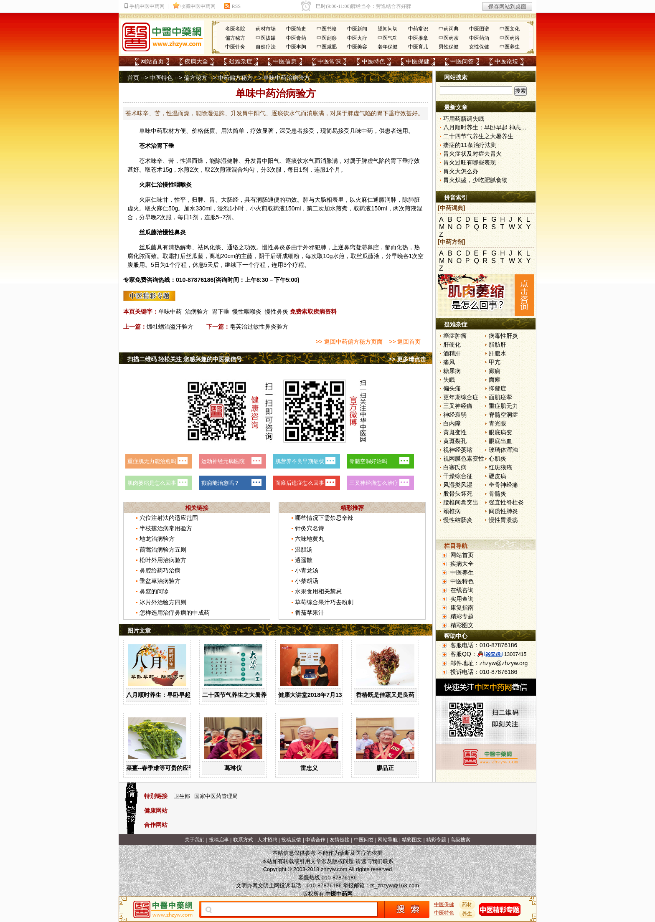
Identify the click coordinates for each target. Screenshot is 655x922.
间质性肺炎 (503, 511)
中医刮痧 (327, 38)
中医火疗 (357, 38)
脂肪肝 (497, 344)
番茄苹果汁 (309, 612)
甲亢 (494, 362)
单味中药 (170, 311)
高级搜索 (460, 840)
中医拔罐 (266, 38)
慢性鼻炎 (276, 311)
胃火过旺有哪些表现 (469, 162)
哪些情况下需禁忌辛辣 (324, 517)
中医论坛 (506, 61)
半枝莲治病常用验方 (166, 528)
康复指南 (462, 607)
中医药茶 (449, 38)
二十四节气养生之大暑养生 (237, 695)
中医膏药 (296, 38)
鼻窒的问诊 (154, 591)
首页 (133, 77)
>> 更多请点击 (407, 359)
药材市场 (266, 29)
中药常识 (418, 29)
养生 (467, 914)
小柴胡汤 (306, 581)
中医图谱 (479, 29)
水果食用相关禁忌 (318, 591)
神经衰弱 (455, 414)
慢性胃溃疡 (503, 520)
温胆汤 (303, 549)
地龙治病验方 (157, 538)
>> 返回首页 (405, 341)
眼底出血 (500, 441)
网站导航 (388, 840)
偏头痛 (452, 388)
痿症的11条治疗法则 (470, 145)
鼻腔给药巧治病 (160, 570)
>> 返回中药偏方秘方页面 (348, 341)
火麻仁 (148, 184)
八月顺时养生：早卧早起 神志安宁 (171, 695)
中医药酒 (479, 38)
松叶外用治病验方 (163, 560)
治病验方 (196, 311)
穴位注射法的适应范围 (169, 517)
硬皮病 (497, 476)
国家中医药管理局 (216, 796)
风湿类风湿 (457, 484)
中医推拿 (418, 38)
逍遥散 (303, 560)
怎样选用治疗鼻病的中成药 (175, 612)
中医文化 (510, 29)
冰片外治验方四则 (163, 602)
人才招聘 (267, 840)
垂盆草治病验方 (160, 581)
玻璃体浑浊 (503, 449)
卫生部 (182, 796)
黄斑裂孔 (455, 441)
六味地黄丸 (309, 538)
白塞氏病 (455, 467)
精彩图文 (462, 625)
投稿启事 (219, 840)
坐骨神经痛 (503, 484)
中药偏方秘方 (235, 77)
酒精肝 (452, 353)
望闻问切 (388, 29)
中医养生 (510, 47)
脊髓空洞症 (503, 414)
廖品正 (385, 768)
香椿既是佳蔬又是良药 (385, 695)
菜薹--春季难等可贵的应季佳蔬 (166, 768)
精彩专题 (462, 616)
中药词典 (449, 29)
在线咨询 (462, 590)
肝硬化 (452, 344)
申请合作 (315, 840)
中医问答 (462, 61)
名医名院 (235, 29)
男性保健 (449, 47)
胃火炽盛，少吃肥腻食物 (475, 180)
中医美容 (357, 47)
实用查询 (462, 598)
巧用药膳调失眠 (463, 118)
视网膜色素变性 (463, 458)
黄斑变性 (455, 432)
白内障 (452, 423)
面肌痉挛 (500, 397)
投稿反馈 (291, 840)
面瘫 (494, 379)
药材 (467, 904)
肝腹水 (497, 353)
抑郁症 (497, 388)
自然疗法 (266, 47)
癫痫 (494, 370)
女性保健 (479, 47)
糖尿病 (452, 370)
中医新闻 (357, 29)
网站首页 (152, 61)
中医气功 (388, 38)
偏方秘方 (235, 38)
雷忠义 (309, 768)
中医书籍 (327, 29)
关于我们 (195, 840)
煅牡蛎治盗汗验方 (170, 326)
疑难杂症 (240, 61)
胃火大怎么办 (460, 171)
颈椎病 (452, 511)
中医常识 (329, 61)
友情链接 (340, 840)
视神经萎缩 (457, 449)
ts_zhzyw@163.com (394, 885)
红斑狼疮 (500, 467)
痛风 (449, 362)
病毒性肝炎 (503, 335)
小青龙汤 (306, 570)
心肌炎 (497, 458)
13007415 (515, 654)
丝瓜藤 (148, 232)
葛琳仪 (233, 768)
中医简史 (296, 29)
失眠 (449, 379)
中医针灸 (235, 47)
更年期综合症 (460, 397)
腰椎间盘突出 (460, 502)
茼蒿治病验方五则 (163, 549)
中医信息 (285, 61)
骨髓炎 (497, 493)
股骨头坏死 (457, 493)
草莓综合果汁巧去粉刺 (324, 602)
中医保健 (417, 61)
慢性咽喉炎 (246, 311)
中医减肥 (327, 47)
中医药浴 (510, 38)
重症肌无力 (503, 406)
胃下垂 (220, 311)
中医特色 (373, 61)
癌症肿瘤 (455, 335)
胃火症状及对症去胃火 (472, 153)
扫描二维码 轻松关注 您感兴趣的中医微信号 (184, 359)
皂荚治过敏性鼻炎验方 (259, 326)
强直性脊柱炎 (506, 502)
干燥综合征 (457, 476)
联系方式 (243, 840)
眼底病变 (500, 432)
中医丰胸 (296, 47)
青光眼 (497, 423)
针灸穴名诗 (309, 528)
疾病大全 (196, 61)
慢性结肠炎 (457, 520)
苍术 (145, 145)
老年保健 (388, 47)
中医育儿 (418, 47)
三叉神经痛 (457, 406)
